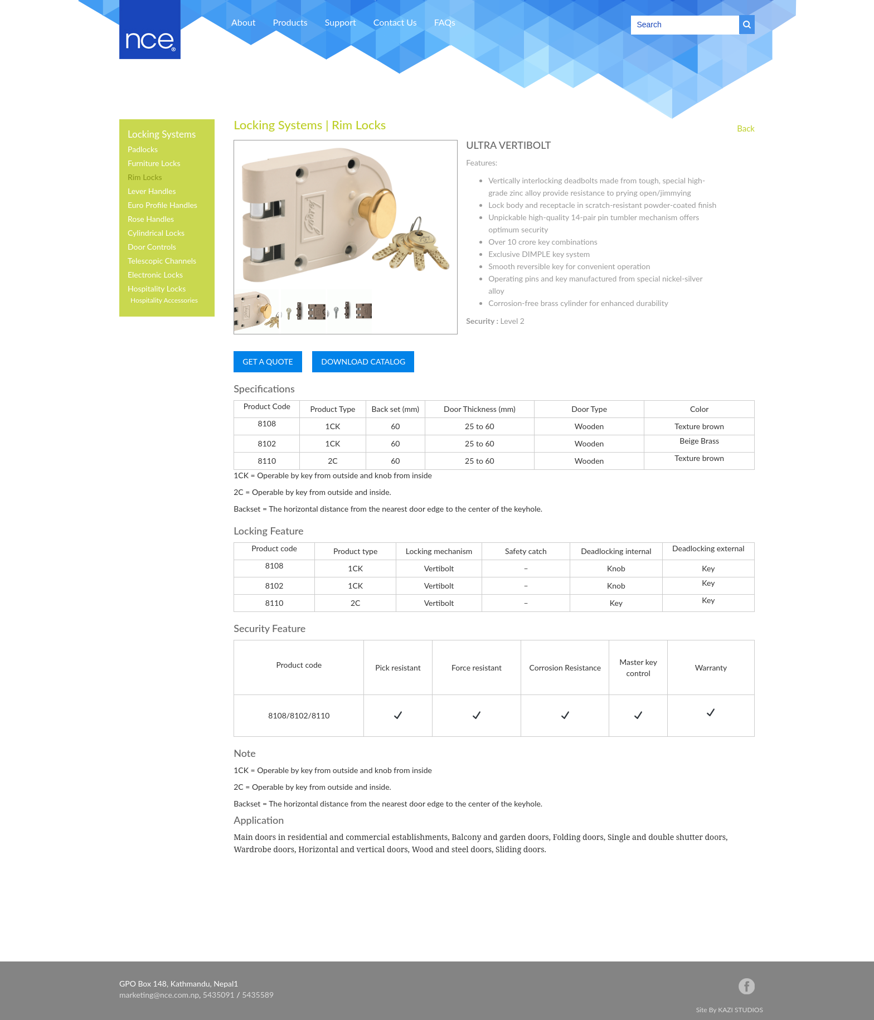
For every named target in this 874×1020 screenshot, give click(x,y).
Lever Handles (152, 191)
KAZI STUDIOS (740, 1010)
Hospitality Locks (157, 288)
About (243, 22)
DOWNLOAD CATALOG (363, 361)
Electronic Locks (155, 274)
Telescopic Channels (162, 260)
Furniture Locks (154, 163)
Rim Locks (145, 177)
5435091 (219, 994)
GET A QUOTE (267, 361)
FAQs (444, 22)
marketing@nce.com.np (159, 994)
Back (746, 128)
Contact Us (395, 22)
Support (340, 22)
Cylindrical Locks (156, 232)
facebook (747, 986)
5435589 (258, 994)
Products (290, 22)
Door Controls (152, 246)
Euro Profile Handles (162, 205)
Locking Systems (162, 134)
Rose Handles (151, 219)
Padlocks (143, 149)
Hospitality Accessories (164, 300)
